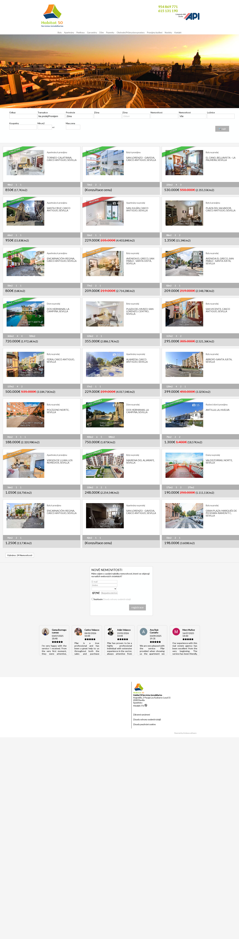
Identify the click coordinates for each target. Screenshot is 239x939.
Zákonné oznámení (141, 714)
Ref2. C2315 (105, 274)
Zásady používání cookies (144, 724)
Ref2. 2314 (25, 324)
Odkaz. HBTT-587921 (30, 372)
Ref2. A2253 (184, 425)
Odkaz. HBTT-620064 (30, 221)
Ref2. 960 (183, 173)
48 (195, 304)
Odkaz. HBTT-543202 (30, 423)
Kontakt (177, 32)
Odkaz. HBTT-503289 (189, 523)
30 (37, 506)
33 (116, 405)
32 (195, 203)
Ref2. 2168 (184, 476)
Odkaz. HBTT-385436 (30, 523)
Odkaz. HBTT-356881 (189, 170)
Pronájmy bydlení (154, 32)
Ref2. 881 (25, 173)
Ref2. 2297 (104, 375)
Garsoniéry (92, 32)
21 (195, 506)
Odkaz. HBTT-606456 (110, 271)
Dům (101, 32)
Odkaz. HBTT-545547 (189, 372)
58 (37, 304)
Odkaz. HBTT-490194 (30, 473)
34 (37, 203)
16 (195, 354)
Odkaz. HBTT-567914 (110, 372)
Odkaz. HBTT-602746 (110, 221)
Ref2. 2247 (25, 476)
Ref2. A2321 (26, 274)
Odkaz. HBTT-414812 (189, 473)
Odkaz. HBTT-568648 (189, 221)
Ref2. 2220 (104, 476)
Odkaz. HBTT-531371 (110, 423)
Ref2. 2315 (184, 274)
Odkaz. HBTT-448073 (110, 473)
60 (37, 354)
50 (195, 153)
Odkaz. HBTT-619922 (30, 271)
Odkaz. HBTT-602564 (110, 523)
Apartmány (69, 32)
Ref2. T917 (105, 173)
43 (116, 304)
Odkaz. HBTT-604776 (30, 322)
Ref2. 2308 (104, 324)
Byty (60, 32)
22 (116, 253)
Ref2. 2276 (25, 425)
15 (195, 405)
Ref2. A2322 (26, 223)
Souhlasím (112, 599)
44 (116, 203)
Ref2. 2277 (184, 375)
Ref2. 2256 (184, 324)
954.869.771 (140, 706)
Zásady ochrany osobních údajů (117, 599)
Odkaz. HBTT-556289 (110, 170)
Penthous (80, 32)
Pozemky (110, 32)
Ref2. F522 (104, 425)
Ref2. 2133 (25, 526)
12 (37, 405)
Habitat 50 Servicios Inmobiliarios (147, 695)
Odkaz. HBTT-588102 (189, 322)
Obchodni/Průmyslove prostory (131, 32)
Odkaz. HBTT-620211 (30, 170)
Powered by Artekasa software (185, 733)
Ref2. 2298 (25, 375)
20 (116, 506)
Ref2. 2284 (104, 223)
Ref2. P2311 (105, 526)
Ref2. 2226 (184, 526)
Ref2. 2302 (184, 223)
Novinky (168, 32)
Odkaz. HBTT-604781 (189, 271)
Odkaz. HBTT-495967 (189, 423)
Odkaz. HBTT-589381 (110, 322)
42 (37, 153)
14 (37, 253)
